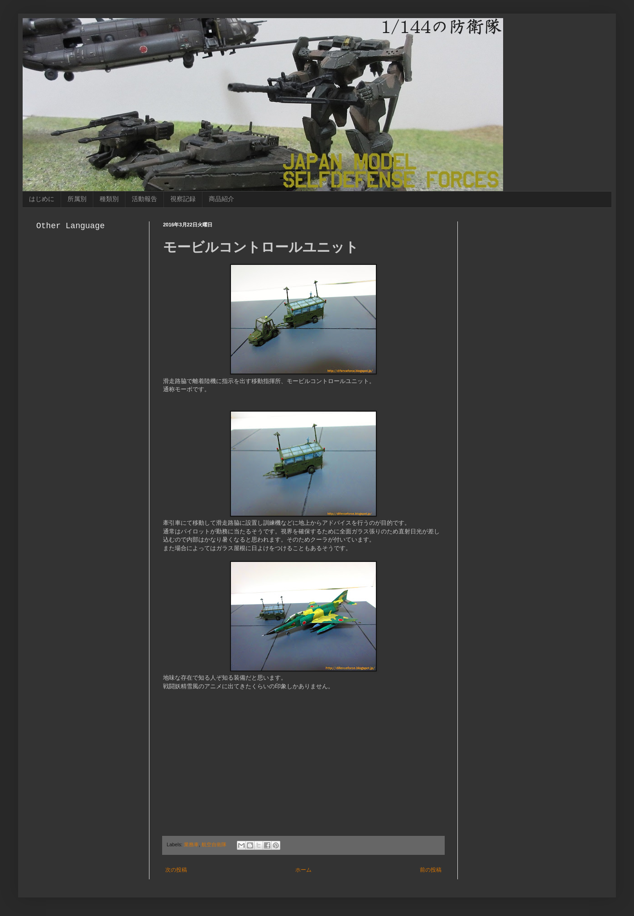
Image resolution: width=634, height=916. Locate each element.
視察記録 (183, 198)
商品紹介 (221, 198)
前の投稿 (431, 870)
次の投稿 (176, 870)
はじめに (41, 198)
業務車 (191, 844)
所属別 (76, 198)
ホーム (303, 870)
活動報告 (144, 198)
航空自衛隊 (214, 844)
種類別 (109, 198)
